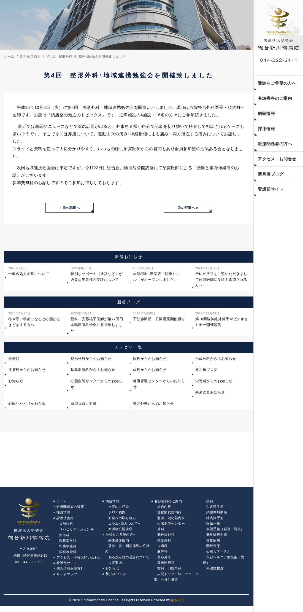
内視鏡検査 (215, 573)
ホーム (61, 502)
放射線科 (66, 526)
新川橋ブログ (270, 174)
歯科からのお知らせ (150, 370)
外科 (160, 531)
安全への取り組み (122, 520)
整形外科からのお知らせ (91, 359)
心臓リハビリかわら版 (26, 404)
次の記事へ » (188, 208)
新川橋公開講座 (120, 531)
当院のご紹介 (118, 508)
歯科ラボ (178, 606)
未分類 (14, 359)
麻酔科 (162, 555)
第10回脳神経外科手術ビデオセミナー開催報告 (221, 319)
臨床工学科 (68, 543)
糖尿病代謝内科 (169, 514)
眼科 (209, 502)
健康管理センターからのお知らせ (159, 385)
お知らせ (15, 382)
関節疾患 (213, 549)
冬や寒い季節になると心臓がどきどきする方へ (34, 319)
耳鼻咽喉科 (166, 567)
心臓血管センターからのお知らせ (97, 385)
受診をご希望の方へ (277, 83)
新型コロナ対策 (84, 404)
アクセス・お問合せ (277, 159)
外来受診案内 (118, 543)
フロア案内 (117, 514)
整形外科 (164, 543)
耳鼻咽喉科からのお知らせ (93, 370)
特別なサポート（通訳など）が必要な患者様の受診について (97, 274)
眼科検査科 (68, 555)
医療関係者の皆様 (70, 508)
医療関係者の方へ (275, 143)
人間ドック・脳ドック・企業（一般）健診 (176, 582)
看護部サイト (270, 189)
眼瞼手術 (213, 526)
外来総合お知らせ (210, 393)
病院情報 (266, 113)
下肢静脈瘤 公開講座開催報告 (159, 316)
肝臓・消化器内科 (171, 520)
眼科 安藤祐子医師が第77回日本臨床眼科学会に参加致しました (97, 322)
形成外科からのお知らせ (215, 359)
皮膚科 (162, 549)
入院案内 (115, 567)
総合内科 (164, 508)
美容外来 (164, 561)
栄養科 (64, 538)
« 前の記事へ (69, 208)
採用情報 (266, 128)
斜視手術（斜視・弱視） (225, 531)
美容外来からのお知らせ (153, 404)
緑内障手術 (215, 520)
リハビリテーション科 (76, 531)
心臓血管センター (171, 526)
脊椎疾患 (213, 543)
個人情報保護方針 (70, 573)
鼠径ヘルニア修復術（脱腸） (223, 564)
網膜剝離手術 (216, 514)
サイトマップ (66, 579)
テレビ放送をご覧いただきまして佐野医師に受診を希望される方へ (221, 277)
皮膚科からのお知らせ (26, 370)
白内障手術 (215, 508)
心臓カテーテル (218, 555)
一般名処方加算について (28, 271)
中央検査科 (68, 549)
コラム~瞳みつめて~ (124, 526)
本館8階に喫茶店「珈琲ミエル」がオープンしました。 (156, 274)
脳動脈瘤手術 (216, 538)
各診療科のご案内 (275, 98)
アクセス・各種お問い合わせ (78, 561)
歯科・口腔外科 (169, 573)
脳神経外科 (166, 538)
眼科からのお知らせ (150, 359)
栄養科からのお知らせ (213, 382)
